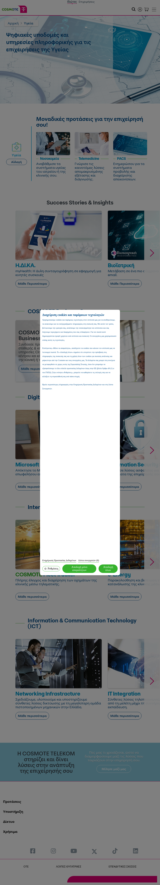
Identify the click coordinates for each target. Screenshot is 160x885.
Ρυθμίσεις (51, 568)
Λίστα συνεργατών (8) (88, 560)
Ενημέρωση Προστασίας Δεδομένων (59, 560)
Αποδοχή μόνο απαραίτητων (79, 569)
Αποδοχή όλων (108, 569)
